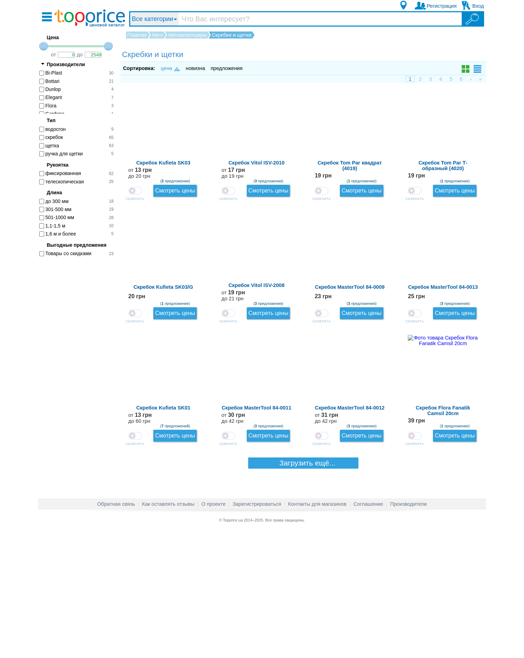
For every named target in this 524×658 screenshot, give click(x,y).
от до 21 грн (416, 316)
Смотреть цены (461, 102)
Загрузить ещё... (303, 604)
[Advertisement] (80, 370)
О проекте (213, 631)
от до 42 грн (416, 485)
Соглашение (368, 631)
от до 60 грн (416, 443)
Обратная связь (116, 631)
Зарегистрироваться (256, 631)
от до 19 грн (416, 146)
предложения (227, 68)
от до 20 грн (416, 104)
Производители (408, 631)
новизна (195, 68)
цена (170, 68)
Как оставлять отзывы (168, 631)
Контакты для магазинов (317, 631)
